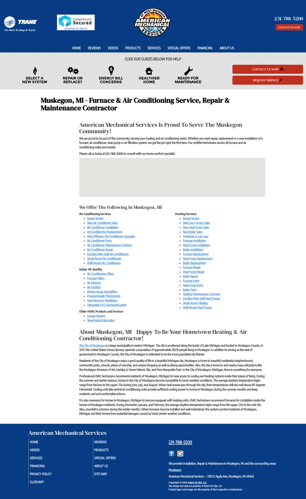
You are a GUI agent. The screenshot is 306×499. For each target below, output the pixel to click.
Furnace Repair (192, 267)
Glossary (42, 485)
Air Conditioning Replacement (104, 232)
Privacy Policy (47, 476)
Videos (113, 48)
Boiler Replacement (194, 263)
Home (76, 48)
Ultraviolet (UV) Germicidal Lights (106, 305)
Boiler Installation (193, 250)
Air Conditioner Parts (99, 241)
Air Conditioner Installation (102, 227)
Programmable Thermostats (103, 296)
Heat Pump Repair (194, 272)
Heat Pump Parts (193, 285)
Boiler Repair (190, 276)
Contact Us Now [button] (289, 27)
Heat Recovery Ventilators (102, 300)
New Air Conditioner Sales (102, 223)
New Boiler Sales (192, 232)
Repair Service (95, 218)
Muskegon (175, 470)
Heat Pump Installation (196, 245)
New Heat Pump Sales (196, 227)
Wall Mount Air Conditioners (104, 263)
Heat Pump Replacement (197, 259)
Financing (205, 48)
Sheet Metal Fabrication (101, 320)
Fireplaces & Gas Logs (195, 236)
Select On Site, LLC (197, 482)
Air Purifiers (94, 287)
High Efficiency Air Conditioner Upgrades (111, 236)
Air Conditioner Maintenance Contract (109, 245)
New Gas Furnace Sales (196, 223)
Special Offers (179, 48)
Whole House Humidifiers (102, 292)
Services (154, 48)
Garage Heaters (96, 316)
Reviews (94, 48)
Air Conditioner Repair (100, 250)
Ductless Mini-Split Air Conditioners (108, 254)
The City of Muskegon (92, 345)
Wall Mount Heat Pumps (197, 307)
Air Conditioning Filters (100, 274)
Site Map (106, 476)
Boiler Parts (190, 290)
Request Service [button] (268, 80)
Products (133, 48)
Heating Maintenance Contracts (201, 294)
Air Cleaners (94, 283)
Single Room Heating (195, 303)
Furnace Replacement (195, 254)
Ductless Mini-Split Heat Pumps (201, 298)
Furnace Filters (95, 278)
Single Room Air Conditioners (104, 259)
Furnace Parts (191, 281)
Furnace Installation (194, 241)
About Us (227, 48)
